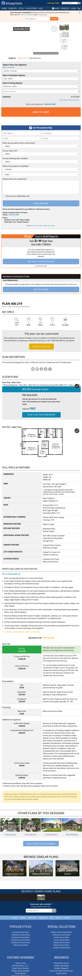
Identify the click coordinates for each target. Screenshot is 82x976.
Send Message (41, 203)
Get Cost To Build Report (41, 261)
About (58, 915)
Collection (32, 8)
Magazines (43, 915)
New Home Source (61, 960)
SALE (41, 8)
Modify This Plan (41, 346)
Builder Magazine (61, 965)
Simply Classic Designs (21, 968)
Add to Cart (41, 112)
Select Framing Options (12, 83)
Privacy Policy (42, 15)
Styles (22, 915)
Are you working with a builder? (15, 158)
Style (22, 8)
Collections (32, 915)
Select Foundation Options (14, 75)
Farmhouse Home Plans (21, 307)
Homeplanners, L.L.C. (20, 963)
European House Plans (20, 935)
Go (79, 3)
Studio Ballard (20, 971)
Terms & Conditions (27, 15)
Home (4, 307)
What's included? (8, 67)
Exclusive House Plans (61, 932)
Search (15, 915)
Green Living (20, 960)
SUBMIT (54, 19)
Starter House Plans (61, 942)
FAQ (51, 915)
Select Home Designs (20, 965)
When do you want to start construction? (19, 143)
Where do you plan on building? (16, 166)
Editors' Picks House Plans (61, 929)
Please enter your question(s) (15, 179)
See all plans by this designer (41, 841)
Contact (66, 915)
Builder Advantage (61, 963)
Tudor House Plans (20, 942)
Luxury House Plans (61, 937)
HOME (4, 8)
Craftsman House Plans (20, 932)
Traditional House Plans (20, 940)
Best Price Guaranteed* (69, 100)
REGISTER (65, 8)
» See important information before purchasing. (21, 629)
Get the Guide (41, 289)
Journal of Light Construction (61, 968)
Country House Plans (20, 929)
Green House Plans (61, 935)
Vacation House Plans (61, 945)
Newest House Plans (61, 940)
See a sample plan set (11, 571)
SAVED (56, 8)
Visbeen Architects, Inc (21, 973)
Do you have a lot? (10, 150)
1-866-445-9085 (49, 104)
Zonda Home (61, 971)
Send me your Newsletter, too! (18, 196)
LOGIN (73, 8)
